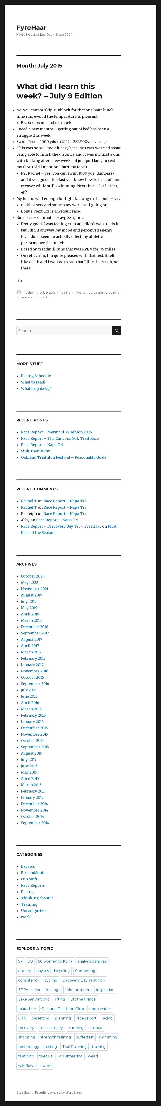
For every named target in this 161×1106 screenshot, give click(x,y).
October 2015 (32, 740)
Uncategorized (34, 910)
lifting (60, 999)
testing (50, 1047)
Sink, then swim (36, 451)
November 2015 (34, 734)
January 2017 (32, 664)
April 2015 (30, 778)
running (101, 292)
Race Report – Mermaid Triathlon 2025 (56, 432)
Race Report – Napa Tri (42, 444)
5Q (30, 961)
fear (37, 990)
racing (107, 1018)
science (95, 1028)
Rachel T (29, 292)
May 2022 (29, 582)
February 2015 (33, 791)
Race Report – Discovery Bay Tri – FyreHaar (61, 526)
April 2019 (30, 614)
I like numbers (85, 292)
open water (99, 1009)
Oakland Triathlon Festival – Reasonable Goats (64, 457)
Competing (85, 971)
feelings (53, 990)
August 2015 (31, 753)
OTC (22, 1018)
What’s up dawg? (36, 388)
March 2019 (31, 620)
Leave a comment (34, 297)
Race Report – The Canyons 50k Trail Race (60, 438)
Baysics (28, 866)
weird (93, 1056)
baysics (42, 971)
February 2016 (33, 715)
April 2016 (30, 702)
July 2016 (29, 690)
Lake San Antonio (34, 999)
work (26, 917)
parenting (41, 1018)
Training (65, 292)
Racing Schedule (36, 376)
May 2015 (29, 772)
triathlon (26, 1056)
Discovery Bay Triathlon (83, 980)
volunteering (71, 1056)
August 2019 (31, 595)
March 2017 (31, 652)
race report (86, 1018)
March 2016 (31, 709)
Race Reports (33, 885)
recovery (26, 1028)
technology (28, 1047)
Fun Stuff (29, 879)
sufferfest (85, 1037)
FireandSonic (33, 872)
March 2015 (31, 785)
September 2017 (35, 633)
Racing (27, 891)
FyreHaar (31, 27)
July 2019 (29, 601)
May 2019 (29, 608)
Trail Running (74, 1047)
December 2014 (34, 804)
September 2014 (35, 823)
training (114, 292)
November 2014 (34, 810)
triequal (46, 1056)
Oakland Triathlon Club (62, 1009)
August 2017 (31, 639)
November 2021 (34, 589)
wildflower (27, 1066)
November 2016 (34, 671)
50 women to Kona (55, 961)
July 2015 (28, 759)
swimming (108, 1037)
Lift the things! (83, 999)
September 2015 (35, 747)
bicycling (62, 971)
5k (20, 961)
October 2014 (32, 816)
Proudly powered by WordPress (58, 1092)
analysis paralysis (92, 961)
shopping (26, 1037)
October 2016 (32, 677)
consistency (28, 980)
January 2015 (32, 797)
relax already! (51, 1028)
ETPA (23, 990)
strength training (55, 1037)
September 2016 (35, 683)
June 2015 (29, 766)
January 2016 (32, 721)
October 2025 (32, 576)
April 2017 (30, 645)
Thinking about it (37, 898)
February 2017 (33, 658)
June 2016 (29, 696)
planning (63, 1018)
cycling (50, 980)
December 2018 (34, 626)
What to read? (33, 382)
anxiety (24, 971)
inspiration (105, 990)
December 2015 (34, 728)
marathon (27, 1009)
